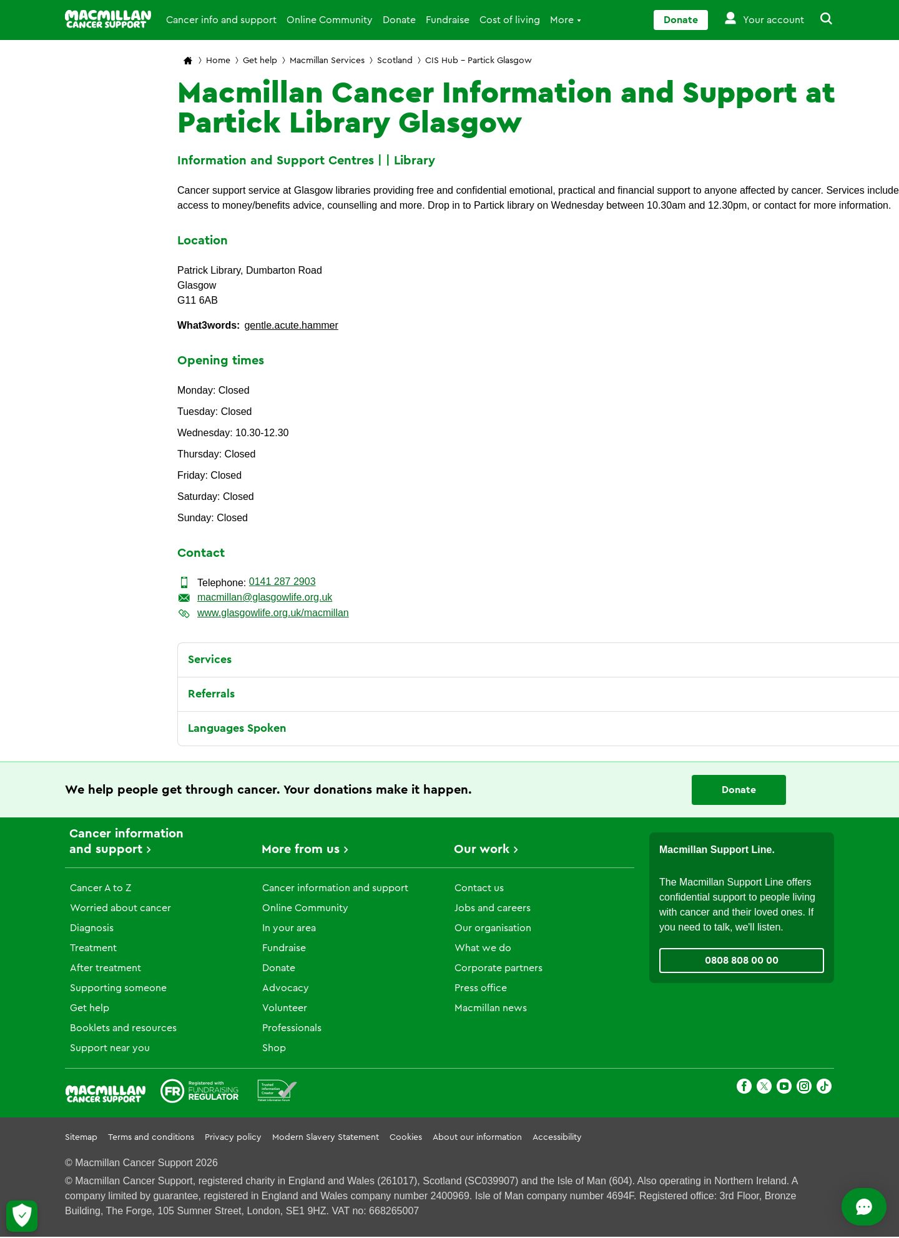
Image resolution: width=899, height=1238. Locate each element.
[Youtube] (784, 1088)
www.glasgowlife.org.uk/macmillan (273, 612)
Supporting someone (118, 988)
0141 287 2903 (282, 581)
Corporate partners (498, 968)
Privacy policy (233, 1137)
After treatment (105, 968)
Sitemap (81, 1137)
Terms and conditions (151, 1137)
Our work (481, 849)
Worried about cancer (120, 908)
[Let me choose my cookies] (21, 1216)
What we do (482, 948)
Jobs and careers (492, 908)
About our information (477, 1137)
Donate (399, 20)
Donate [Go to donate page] (681, 20)
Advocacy (285, 988)
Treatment (93, 948)
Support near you (110, 1048)
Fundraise (447, 20)
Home (218, 60)
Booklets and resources (123, 1028)
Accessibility (557, 1137)
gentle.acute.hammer (291, 325)
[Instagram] (804, 1088)
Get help (260, 60)
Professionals (292, 1028)
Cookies (406, 1137)
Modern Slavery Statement (325, 1137)
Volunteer (284, 1008)
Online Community (330, 20)
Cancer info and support (221, 20)
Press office (480, 988)
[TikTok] (824, 1088)
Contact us (479, 888)
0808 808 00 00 (742, 961)
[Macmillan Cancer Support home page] (188, 61)
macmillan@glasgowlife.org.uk (264, 597)
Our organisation (492, 928)
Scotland (395, 60)
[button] (819, 20)
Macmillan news (490, 1008)
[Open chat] (834, 1207)
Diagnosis (92, 928)
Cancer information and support (335, 888)
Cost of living (509, 20)
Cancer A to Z (100, 888)
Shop (274, 1048)
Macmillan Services (327, 60)
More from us (301, 849)
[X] (764, 1088)
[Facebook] (744, 1088)
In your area (289, 928)
